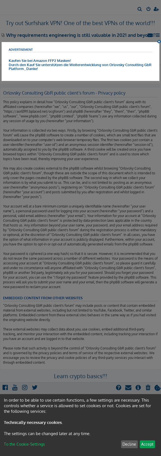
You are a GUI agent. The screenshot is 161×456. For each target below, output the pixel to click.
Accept (147, 444)
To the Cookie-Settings (24, 444)
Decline (129, 444)
